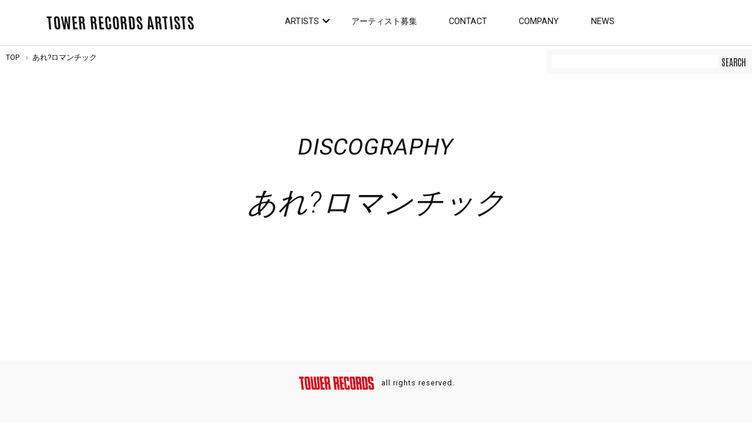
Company (539, 21)
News (603, 21)
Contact (468, 21)
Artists (302, 21)
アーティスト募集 (384, 21)
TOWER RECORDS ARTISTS (120, 22)
